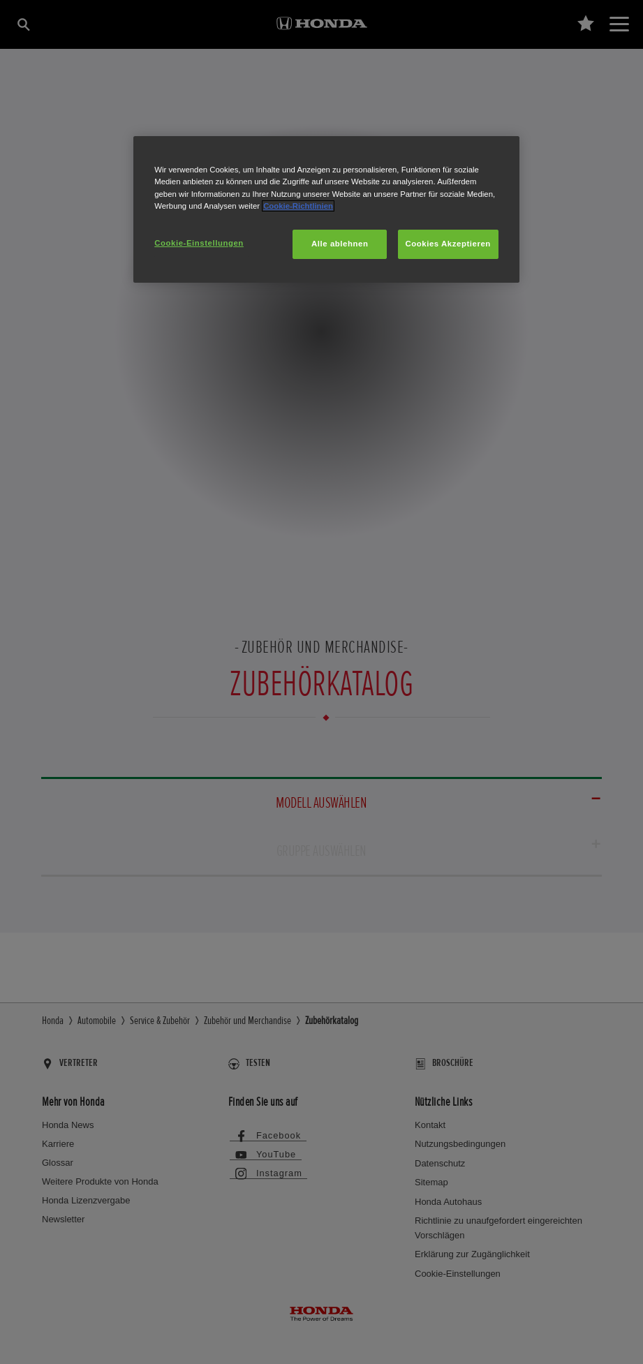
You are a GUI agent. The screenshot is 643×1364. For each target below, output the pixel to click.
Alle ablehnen (339, 243)
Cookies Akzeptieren (448, 243)
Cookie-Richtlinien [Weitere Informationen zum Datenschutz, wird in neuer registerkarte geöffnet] (298, 206)
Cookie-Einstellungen (199, 243)
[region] (326, 209)
